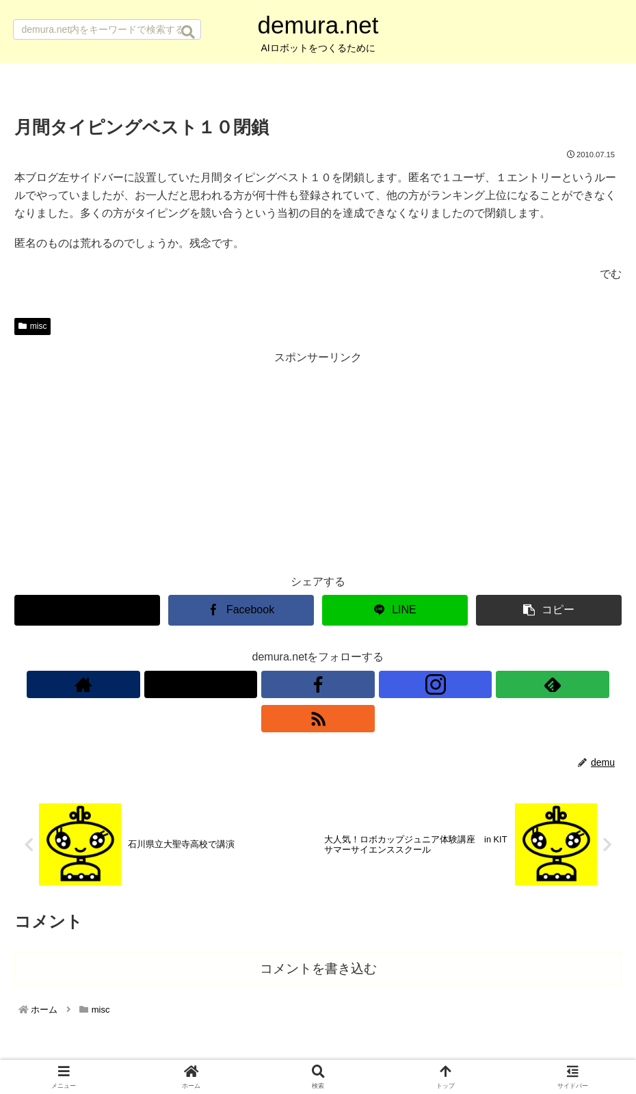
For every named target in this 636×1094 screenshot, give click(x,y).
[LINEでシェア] (395, 610)
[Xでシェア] (87, 610)
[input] (107, 29)
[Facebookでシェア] (241, 610)
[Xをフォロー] (270, 684)
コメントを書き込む (318, 936)
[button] (188, 32)
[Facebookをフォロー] (302, 684)
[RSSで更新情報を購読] (396, 684)
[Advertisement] (318, 463)
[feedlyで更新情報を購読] (365, 684)
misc (32, 326)
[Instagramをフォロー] (333, 684)
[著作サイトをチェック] (239, 684)
